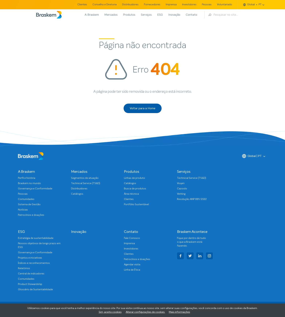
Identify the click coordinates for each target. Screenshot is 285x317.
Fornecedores (152, 4)
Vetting (181, 194)
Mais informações (179, 312)
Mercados (111, 14)
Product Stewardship (30, 284)
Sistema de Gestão (29, 204)
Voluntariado (224, 4)
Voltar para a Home (142, 108)
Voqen (180, 183)
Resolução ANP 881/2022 (192, 199)
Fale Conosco (132, 238)
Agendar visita (132, 264)
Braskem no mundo (29, 183)
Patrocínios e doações (31, 215)
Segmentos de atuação (85, 178)
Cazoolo (182, 188)
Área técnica (131, 194)
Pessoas (207, 4)
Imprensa (171, 4)
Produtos (129, 14)
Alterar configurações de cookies (145, 312)
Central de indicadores (31, 273)
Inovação (174, 14)
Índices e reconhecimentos (34, 263)
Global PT (252, 4)
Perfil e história (26, 178)
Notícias (23, 209)
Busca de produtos (135, 188)
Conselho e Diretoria (105, 4)
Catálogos (77, 194)
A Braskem (92, 14)
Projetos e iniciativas (30, 258)
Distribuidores (130, 4)
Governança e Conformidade (35, 188)
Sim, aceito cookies (110, 312)
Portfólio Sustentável (136, 204)
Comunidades (26, 199)
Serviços (146, 14)
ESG (160, 14)
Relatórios (24, 268)
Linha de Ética (132, 270)
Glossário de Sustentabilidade (35, 289)
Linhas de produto (134, 178)
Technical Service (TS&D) (85, 183)
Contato (191, 14)
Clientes (82, 4)
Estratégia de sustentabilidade (35, 238)
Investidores (189, 4)
